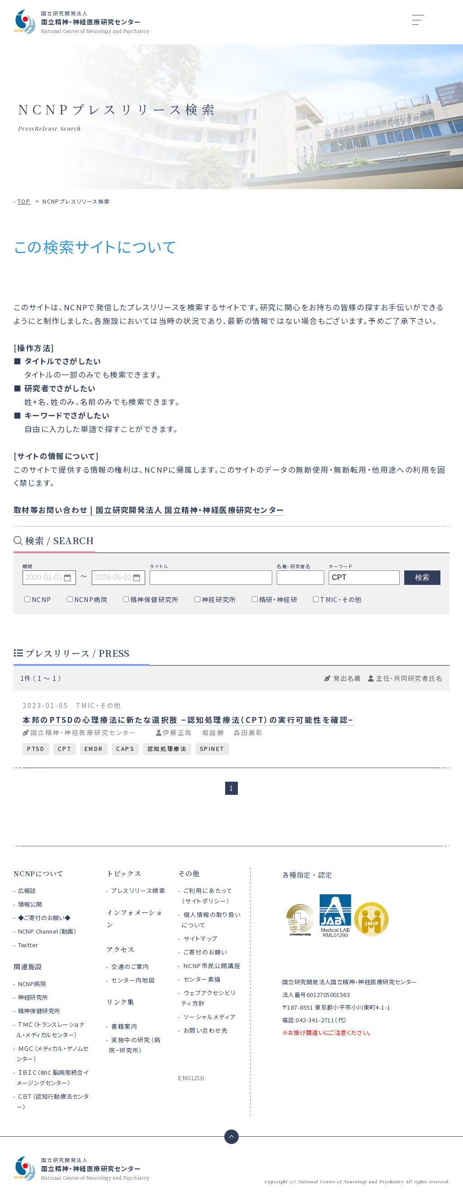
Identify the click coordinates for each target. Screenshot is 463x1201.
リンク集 (120, 1001)
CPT (65, 748)
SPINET (212, 748)
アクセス (120, 949)
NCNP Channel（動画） (47, 931)
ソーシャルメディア (210, 1016)
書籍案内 (124, 1026)
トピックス (124, 873)
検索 (422, 577)
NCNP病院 (32, 983)
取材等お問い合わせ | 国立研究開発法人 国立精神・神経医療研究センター (149, 509)
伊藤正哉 (178, 732)
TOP (24, 201)
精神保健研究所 (39, 1010)
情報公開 (30, 904)
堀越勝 (213, 732)
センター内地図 (133, 980)
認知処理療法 (167, 748)
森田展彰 (249, 732)
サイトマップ (200, 938)
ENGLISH (191, 1078)
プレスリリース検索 (138, 890)
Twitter (28, 944)
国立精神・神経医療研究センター (83, 732)
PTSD (36, 748)
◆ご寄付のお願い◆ (44, 917)
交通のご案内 (130, 966)
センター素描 (202, 979)
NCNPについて (39, 873)
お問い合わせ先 (206, 1030)
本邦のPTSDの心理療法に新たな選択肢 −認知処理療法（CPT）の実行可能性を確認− (188, 719)
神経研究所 (33, 997)
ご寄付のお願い (205, 952)
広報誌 (27, 890)
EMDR (94, 748)
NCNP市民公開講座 (212, 965)
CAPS (125, 748)
